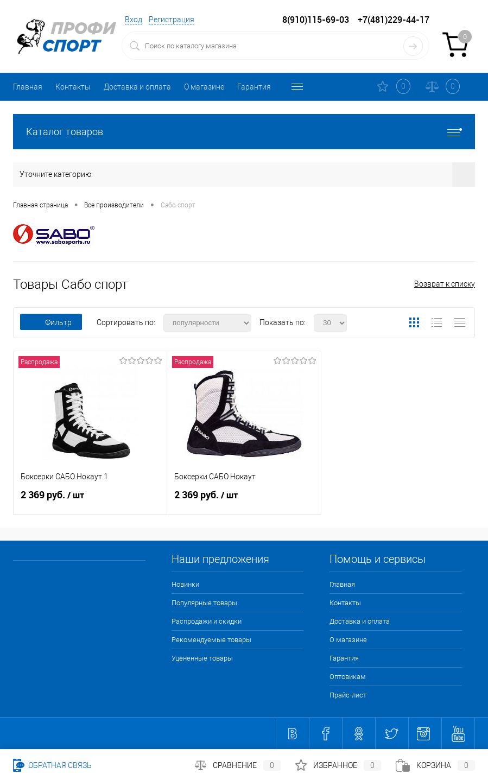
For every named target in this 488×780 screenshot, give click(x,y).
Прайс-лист (347, 695)
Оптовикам (304, 87)
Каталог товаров (244, 131)
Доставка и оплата (137, 87)
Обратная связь (52, 765)
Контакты (73, 87)
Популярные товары (204, 603)
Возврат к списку (444, 284)
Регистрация (171, 19)
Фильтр (51, 322)
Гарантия (254, 87)
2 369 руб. (90, 499)
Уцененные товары (202, 658)
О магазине (204, 87)
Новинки (185, 584)
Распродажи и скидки (207, 621)
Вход (133, 19)
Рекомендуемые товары (211, 640)
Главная (27, 87)
